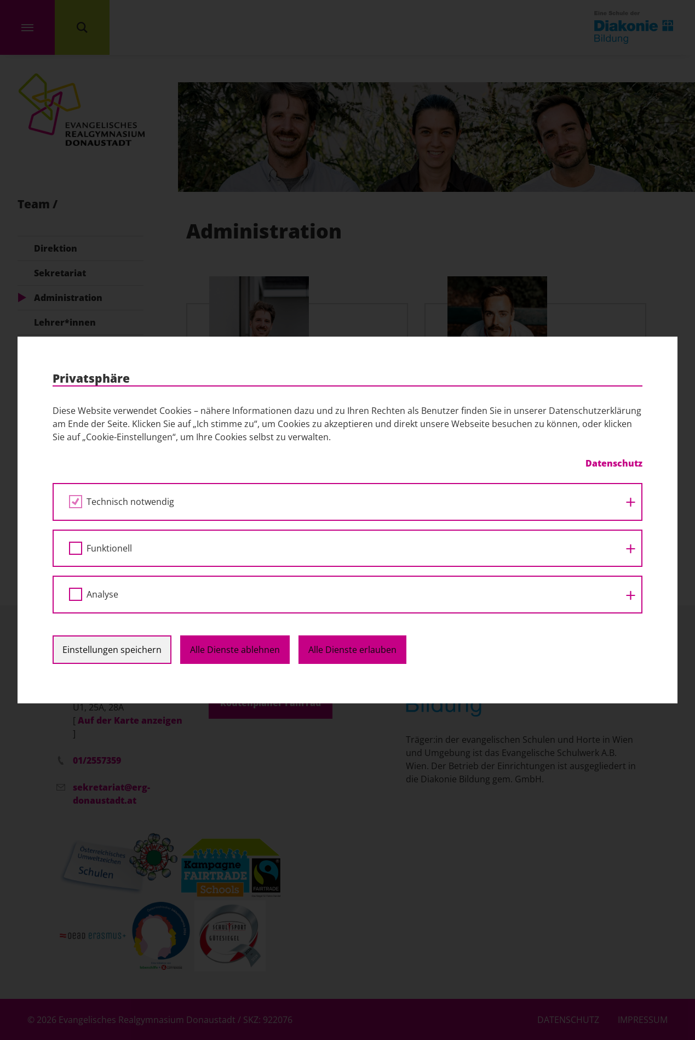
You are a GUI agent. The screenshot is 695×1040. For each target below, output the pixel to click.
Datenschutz (613, 463)
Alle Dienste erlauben (352, 650)
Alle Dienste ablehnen (235, 650)
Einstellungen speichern (112, 650)
